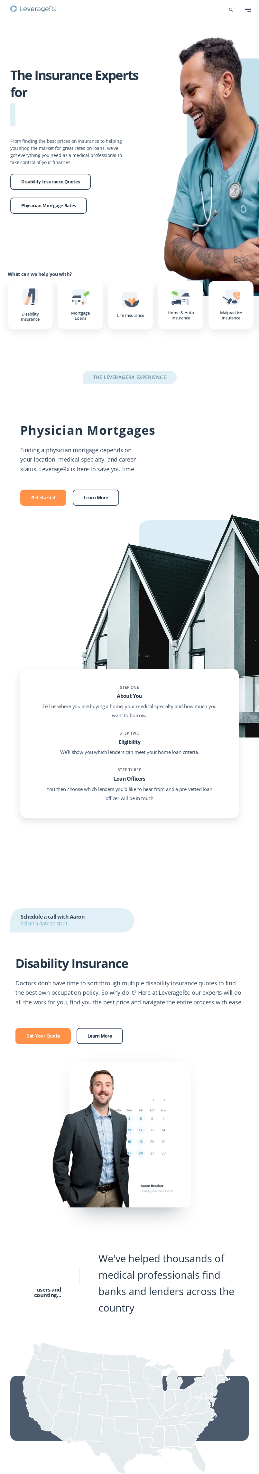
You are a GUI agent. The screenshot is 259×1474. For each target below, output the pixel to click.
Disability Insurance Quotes (50, 182)
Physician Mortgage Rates (48, 205)
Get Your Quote (43, 1036)
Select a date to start (44, 923)
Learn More (96, 497)
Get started (43, 497)
